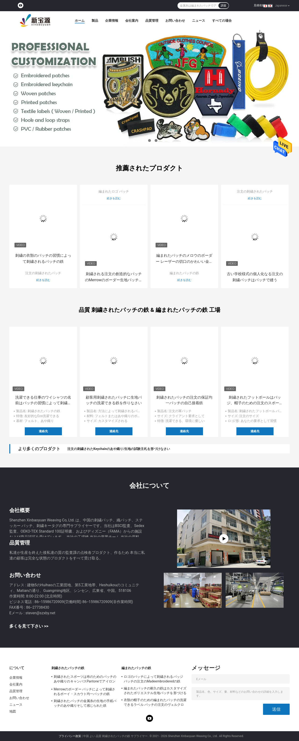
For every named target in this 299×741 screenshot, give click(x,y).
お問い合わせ (175, 20)
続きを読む (43, 280)
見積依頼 (259, 5)
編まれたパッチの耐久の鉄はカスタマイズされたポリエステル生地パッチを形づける (155, 690)
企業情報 (111, 20)
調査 (223, 5)
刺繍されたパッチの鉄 (67, 668)
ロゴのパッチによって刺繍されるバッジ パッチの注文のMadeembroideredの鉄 (153, 679)
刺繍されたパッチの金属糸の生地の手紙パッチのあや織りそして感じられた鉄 (85, 703)
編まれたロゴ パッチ (114, 191)
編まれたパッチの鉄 (184, 273)
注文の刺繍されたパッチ (43, 273)
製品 (95, 20)
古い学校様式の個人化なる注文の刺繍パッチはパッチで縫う (255, 277)
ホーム (80, 20)
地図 (12, 711)
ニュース (198, 20)
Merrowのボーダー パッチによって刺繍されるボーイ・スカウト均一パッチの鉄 (84, 691)
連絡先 (43, 431)
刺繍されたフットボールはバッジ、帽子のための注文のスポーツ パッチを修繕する (255, 400)
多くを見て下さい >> (28, 626)
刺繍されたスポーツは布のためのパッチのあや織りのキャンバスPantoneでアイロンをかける (85, 680)
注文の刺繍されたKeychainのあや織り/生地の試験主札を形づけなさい (118, 449)
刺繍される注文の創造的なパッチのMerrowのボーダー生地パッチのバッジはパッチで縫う (113, 277)
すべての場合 (222, 20)
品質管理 (151, 20)
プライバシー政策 (70, 736)
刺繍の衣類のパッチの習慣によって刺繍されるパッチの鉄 (43, 258)
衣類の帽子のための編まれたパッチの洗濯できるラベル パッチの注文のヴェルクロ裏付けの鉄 (155, 703)
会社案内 (131, 20)
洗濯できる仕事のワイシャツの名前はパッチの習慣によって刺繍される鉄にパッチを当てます (43, 400)
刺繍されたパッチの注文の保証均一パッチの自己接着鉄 (184, 400)
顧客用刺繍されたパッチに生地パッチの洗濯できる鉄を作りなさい (114, 400)
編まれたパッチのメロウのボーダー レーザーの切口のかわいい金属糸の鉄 (184, 259)
